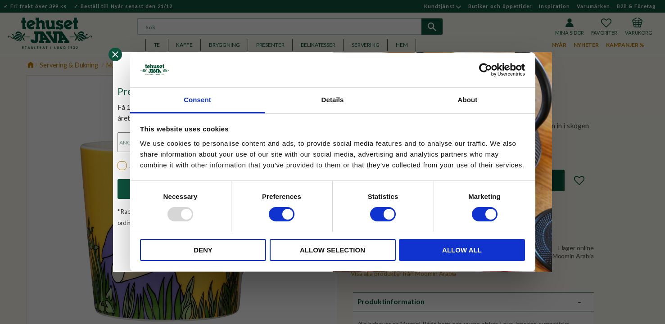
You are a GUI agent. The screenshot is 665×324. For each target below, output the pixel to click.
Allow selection (332, 250)
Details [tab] (332, 100)
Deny (203, 250)
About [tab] (468, 100)
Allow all (462, 250)
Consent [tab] (197, 100)
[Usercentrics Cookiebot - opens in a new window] (485, 69)
